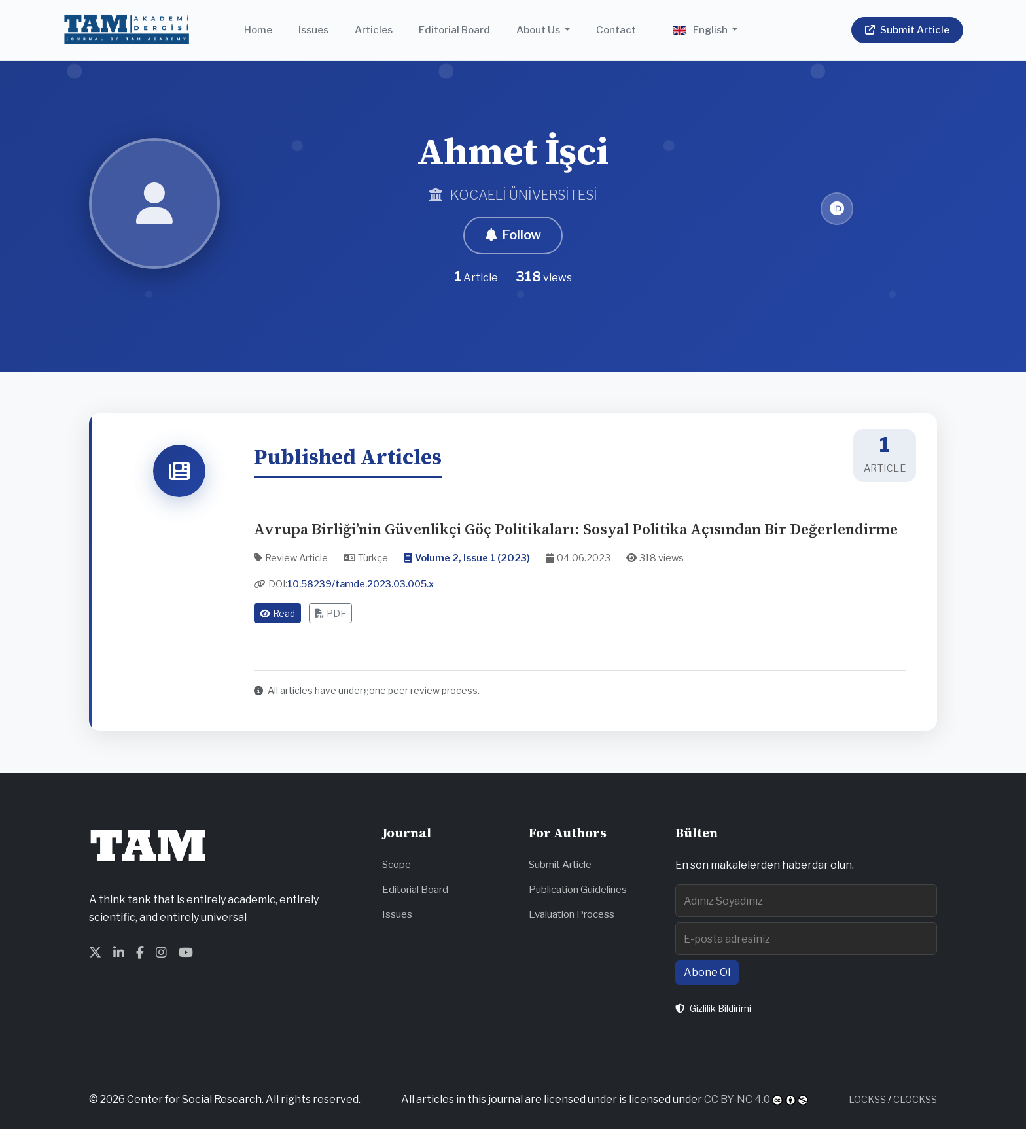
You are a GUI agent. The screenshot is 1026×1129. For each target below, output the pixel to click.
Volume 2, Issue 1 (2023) (472, 558)
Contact (616, 30)
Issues (313, 30)
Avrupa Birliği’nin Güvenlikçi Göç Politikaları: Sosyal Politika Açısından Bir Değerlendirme (576, 529)
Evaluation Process (571, 914)
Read (277, 613)
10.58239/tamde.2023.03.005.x (360, 585)
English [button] (701, 30)
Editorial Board (454, 30)
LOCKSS (867, 1099)
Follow (513, 235)
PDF (330, 613)
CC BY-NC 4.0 (737, 1099)
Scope (396, 864)
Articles (374, 30)
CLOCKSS (915, 1099)
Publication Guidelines (578, 889)
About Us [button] (539, 30)
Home (258, 30)
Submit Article (560, 864)
